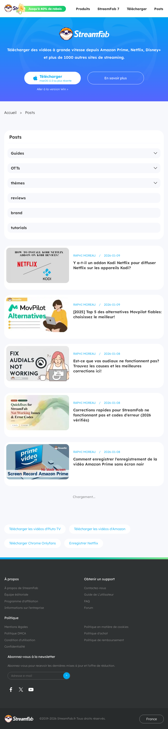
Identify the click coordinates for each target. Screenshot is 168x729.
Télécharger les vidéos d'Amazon (99, 529)
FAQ (87, 601)
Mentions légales (16, 627)
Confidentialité (14, 646)
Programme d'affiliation (21, 601)
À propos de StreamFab (21, 588)
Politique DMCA (15, 633)
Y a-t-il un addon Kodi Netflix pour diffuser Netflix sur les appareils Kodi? (114, 265)
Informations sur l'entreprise (24, 608)
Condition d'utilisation (19, 640)
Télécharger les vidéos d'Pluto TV (35, 529)
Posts (158, 9)
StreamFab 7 (108, 9)
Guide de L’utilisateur (99, 594)
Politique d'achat (96, 633)
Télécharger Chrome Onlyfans (32, 543)
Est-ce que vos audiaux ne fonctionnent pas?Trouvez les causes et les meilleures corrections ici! (116, 366)
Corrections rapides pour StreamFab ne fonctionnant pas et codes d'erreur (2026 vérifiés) (112, 415)
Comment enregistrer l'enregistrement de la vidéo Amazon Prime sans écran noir (115, 462)
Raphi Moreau (84, 255)
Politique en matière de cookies (106, 627)
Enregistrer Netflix (83, 543)
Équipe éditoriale (16, 594)
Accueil (10, 112)
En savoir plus (115, 78)
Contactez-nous (95, 588)
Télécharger (137, 9)
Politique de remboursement (104, 640)
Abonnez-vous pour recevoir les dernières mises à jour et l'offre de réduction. (61, 666)
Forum (88, 608)
